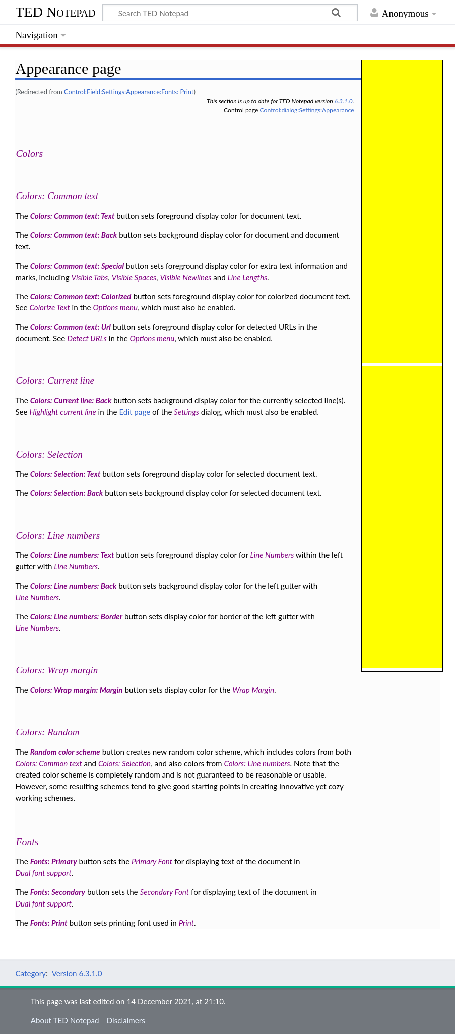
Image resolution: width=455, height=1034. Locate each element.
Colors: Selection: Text (65, 473)
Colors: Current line (55, 380)
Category (30, 973)
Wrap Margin (253, 689)
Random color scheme (65, 751)
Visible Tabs (89, 277)
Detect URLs (87, 338)
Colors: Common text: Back (73, 234)
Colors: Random (47, 732)
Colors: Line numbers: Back (73, 585)
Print (186, 922)
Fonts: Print (49, 922)
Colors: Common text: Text (72, 215)
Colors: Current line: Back (71, 400)
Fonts (27, 841)
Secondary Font (164, 891)
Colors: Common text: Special (77, 265)
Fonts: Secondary (57, 891)
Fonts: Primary (53, 861)
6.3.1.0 (344, 101)
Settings (186, 411)
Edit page (134, 411)
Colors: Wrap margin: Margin (76, 689)
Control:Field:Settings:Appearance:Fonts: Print (128, 92)
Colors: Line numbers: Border (76, 616)
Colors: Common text (57, 195)
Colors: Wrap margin (57, 670)
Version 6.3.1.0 (77, 973)
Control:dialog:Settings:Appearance (307, 110)
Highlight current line (63, 411)
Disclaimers (126, 1020)
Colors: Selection (49, 454)
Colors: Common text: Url (70, 326)
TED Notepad (55, 12)
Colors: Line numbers (58, 535)
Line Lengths (247, 277)
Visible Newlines (185, 277)
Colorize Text (50, 307)
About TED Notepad (65, 1020)
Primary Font (152, 861)
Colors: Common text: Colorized (81, 296)
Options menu (115, 307)
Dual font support (43, 872)
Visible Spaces (134, 277)
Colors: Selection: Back (66, 492)
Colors (29, 153)
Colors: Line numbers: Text (72, 554)
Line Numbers (272, 554)
